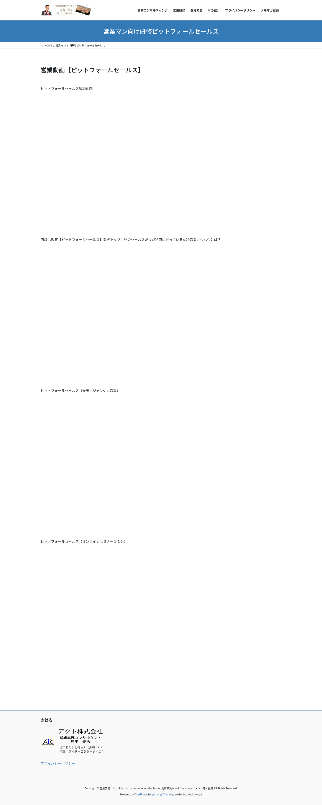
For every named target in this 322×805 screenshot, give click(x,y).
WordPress (140, 794)
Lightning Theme (160, 794)
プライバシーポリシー (58, 763)
